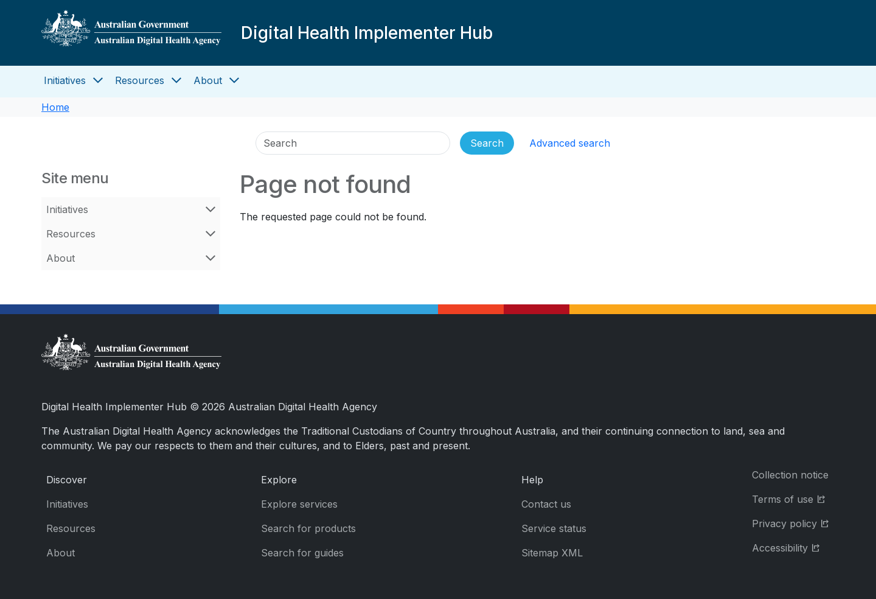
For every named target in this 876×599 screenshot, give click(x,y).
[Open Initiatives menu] (98, 80)
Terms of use (793, 498)
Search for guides (302, 553)
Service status (553, 528)
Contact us (546, 504)
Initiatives (65, 80)
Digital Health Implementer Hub (367, 33)
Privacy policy (793, 523)
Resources (139, 80)
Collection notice (790, 475)
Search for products (308, 528)
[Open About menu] (234, 80)
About (207, 80)
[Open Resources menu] (176, 80)
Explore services (299, 504)
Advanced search (569, 143)
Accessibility (793, 547)
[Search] (352, 143)
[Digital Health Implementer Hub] (131, 33)
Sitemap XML (552, 553)
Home (55, 107)
